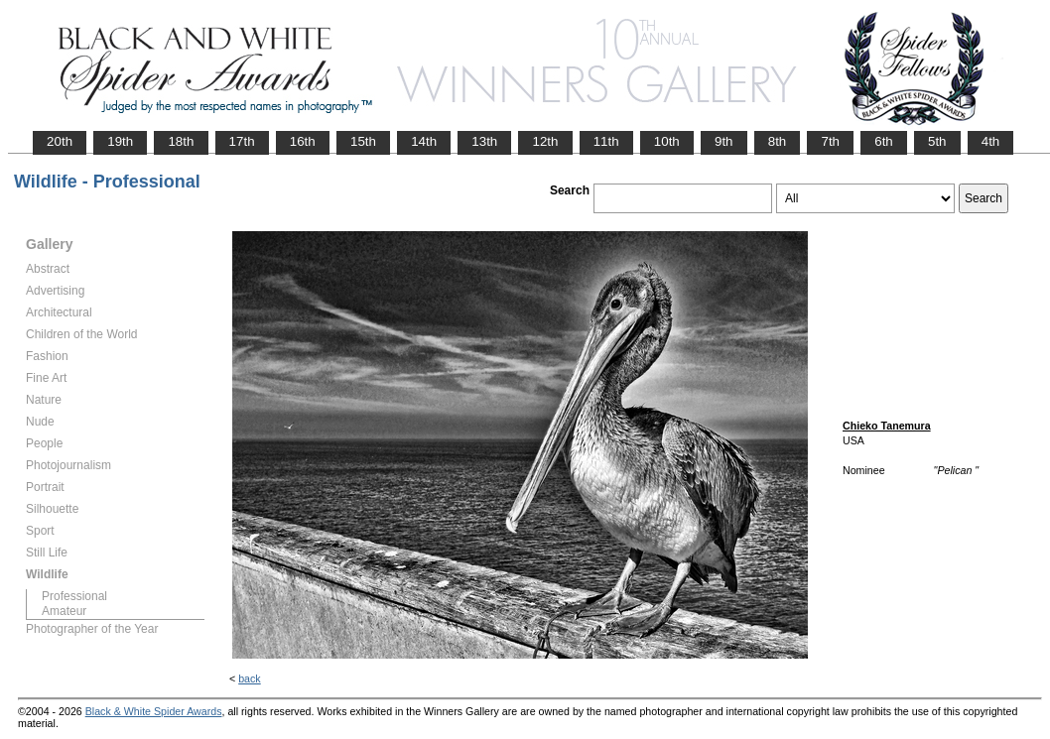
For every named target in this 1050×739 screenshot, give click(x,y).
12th (545, 141)
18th (180, 141)
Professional (74, 596)
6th (883, 141)
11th (606, 141)
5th (937, 141)
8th (777, 141)
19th (120, 141)
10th (667, 141)
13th (484, 141)
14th (424, 141)
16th (303, 141)
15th (363, 141)
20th (59, 141)
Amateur (64, 611)
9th (724, 141)
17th (242, 141)
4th (991, 141)
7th (830, 141)
